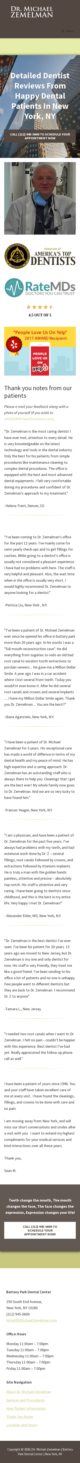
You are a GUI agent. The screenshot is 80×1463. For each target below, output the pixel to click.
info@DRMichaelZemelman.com (28, 418)
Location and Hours (21, 1424)
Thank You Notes (19, 1416)
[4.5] (40, 310)
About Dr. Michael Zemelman (28, 1391)
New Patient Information (26, 1408)
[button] (40, 136)
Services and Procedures (25, 1400)
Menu (70, 31)
